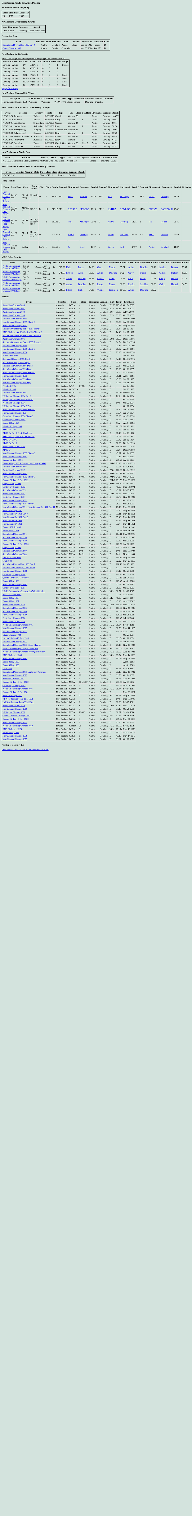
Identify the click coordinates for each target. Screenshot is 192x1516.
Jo (69, 247)
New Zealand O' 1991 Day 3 (15, 517)
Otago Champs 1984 (12, 635)
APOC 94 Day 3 (10, 440)
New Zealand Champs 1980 (15, 709)
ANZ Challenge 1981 (12, 695)
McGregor (124, 196)
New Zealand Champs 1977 (15, 739)
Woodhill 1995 (9, 386)
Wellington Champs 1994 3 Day (17, 406)
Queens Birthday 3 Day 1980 (15, 719)
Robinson (113, 290)
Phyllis (131, 284)
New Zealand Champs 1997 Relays (6, 196)
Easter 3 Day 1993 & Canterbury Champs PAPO (24, 463)
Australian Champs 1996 (14, 339)
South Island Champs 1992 (15, 490)
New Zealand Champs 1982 (15, 675)
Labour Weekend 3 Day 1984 (16, 638)
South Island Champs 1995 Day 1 (18, 369)
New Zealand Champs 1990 (15, 541)
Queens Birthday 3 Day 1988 (15, 578)
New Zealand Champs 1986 (15, 615)
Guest (82, 247)
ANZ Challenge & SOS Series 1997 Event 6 (22, 332)
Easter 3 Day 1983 (11, 662)
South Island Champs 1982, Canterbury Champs (24, 672)
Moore (112, 284)
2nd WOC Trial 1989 (12, 557)
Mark (70, 196)
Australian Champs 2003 (14, 305)
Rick (110, 196)
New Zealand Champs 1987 (15, 584)
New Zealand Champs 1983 (15, 658)
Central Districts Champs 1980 (16, 715)
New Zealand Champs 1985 (15, 628)
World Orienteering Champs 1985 (18, 625)
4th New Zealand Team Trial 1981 (18, 699)
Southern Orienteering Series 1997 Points (21, 329)
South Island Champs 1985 (15, 631)
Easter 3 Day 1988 (11, 581)
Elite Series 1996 (10, 356)
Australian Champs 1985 (14, 621)
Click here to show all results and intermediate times (25, 749)
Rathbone (124, 234)
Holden (164, 222)
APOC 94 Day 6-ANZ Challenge (17, 433)
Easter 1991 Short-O (12, 527)
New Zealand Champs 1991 (15, 500)
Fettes (80, 267)
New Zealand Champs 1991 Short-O (19, 504)
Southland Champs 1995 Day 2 (16, 359)
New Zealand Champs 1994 (15, 413)
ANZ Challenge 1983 (12, 655)
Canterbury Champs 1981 (14, 685)
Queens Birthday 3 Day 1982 (15, 682)
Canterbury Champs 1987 (14, 588)
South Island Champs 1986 (15, 608)
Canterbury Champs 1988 (14, 574)
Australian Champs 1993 (14, 446)
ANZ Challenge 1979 (12, 729)
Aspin (80, 273)
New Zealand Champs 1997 (15, 325)
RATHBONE (167, 209)
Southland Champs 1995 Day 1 (16, 362)
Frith (122, 247)
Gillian (162, 273)
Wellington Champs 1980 (14, 712)
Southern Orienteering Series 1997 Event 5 (22, 335)
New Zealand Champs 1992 (15, 473)
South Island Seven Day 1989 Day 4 (19, 45)
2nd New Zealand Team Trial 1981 (18, 702)
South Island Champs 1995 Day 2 (18, 366)
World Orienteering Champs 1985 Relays (12, 272)
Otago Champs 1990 (12, 547)
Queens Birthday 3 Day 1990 (15, 544)
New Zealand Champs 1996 (15, 352)
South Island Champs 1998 (15, 318)
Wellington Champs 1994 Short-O (18, 399)
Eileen (110, 247)
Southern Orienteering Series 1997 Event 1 (22, 342)
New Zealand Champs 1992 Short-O (19, 477)
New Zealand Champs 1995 (15, 376)
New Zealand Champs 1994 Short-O (19, 409)
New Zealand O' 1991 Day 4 (15, 514)
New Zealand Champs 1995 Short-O (19, 372)
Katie (68, 267)
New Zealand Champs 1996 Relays (6, 209)
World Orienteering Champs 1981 (18, 689)
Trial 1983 (7, 668)
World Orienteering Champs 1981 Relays (12, 284)
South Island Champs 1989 (15, 551)
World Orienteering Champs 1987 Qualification (24, 591)
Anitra (152, 196)
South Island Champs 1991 (15, 534)
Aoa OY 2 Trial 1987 (12, 594)
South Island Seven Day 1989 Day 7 (19, 564)
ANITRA (112, 209)
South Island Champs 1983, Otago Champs (22, 645)
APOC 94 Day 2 (10, 443)
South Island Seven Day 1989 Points (19, 567)
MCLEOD (84, 209)
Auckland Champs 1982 (13, 678)
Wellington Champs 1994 (14, 403)
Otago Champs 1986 (12, 48)
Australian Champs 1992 (14, 470)
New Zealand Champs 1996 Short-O (19, 349)
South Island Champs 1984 (15, 641)
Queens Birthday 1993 (13, 460)
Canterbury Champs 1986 (14, 618)
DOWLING (125, 209)
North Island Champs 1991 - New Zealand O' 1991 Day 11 (29, 507)
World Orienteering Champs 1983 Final (20, 648)
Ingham (174, 273)
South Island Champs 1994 (15, 393)
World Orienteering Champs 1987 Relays (12, 267)
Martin (112, 267)
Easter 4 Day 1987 (11, 598)
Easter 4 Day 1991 (11, 530)
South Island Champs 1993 (15, 467)
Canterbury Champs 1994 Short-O (18, 416)
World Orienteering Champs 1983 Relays (12, 278)
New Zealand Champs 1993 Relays (6, 234)
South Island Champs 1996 (15, 345)
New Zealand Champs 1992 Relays (6, 247)
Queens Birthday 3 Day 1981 (15, 692)
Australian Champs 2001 (14, 308)
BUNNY (153, 209)
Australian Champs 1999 (14, 315)
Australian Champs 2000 (14, 312)
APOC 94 (7, 450)
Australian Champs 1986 (14, 604)
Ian (150, 222)
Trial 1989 (7, 561)
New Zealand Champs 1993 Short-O (19, 453)
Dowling (165, 196)
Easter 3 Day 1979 (11, 732)
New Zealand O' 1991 (12, 520)
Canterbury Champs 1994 (14, 419)
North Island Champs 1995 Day (17, 379)
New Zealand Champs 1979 (15, 722)
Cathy (162, 278)
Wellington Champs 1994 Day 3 (17, 396)
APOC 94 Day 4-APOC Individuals (19, 436)
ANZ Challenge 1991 (12, 510)
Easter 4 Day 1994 (11, 423)
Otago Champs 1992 (12, 483)
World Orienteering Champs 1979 (18, 726)
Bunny (111, 234)
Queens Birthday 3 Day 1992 (15, 480)
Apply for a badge (10, 88)
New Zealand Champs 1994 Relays (6, 222)
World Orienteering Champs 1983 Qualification (24, 652)
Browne (174, 267)
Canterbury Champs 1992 (14, 487)
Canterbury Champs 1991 (14, 497)
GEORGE (72, 209)
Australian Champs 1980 (14, 705)
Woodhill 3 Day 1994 (12, 426)
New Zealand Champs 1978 (15, 736)
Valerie (100, 290)
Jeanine (162, 267)
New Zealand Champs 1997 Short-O (19, 322)
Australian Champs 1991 (14, 493)
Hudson (83, 196)
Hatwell (174, 278)
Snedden (144, 284)
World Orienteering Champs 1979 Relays (12, 289)
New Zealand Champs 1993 (15, 456)
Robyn (100, 284)
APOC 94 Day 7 (10, 430)
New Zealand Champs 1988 (15, 571)
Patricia (69, 273)
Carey (99, 267)
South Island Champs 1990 (15, 537)
